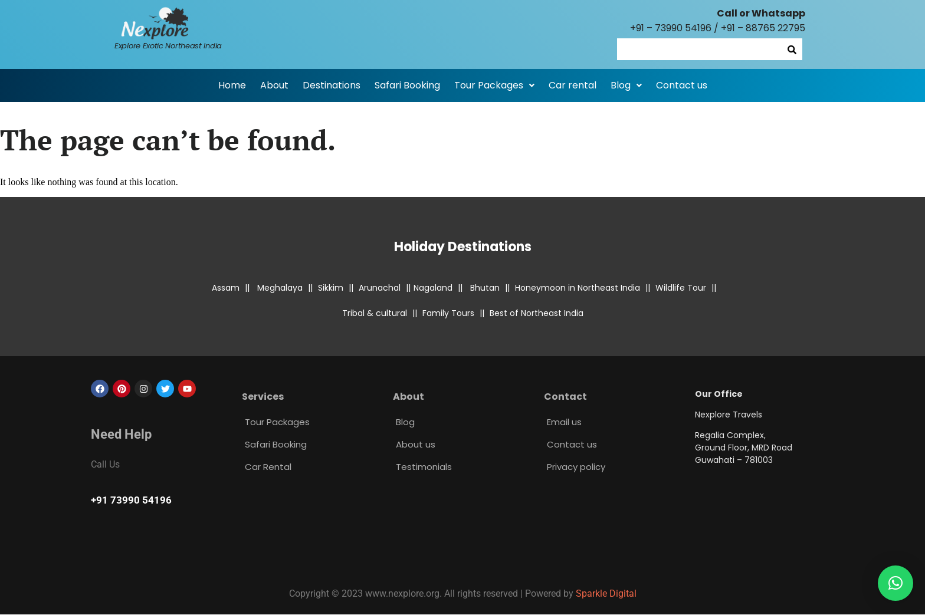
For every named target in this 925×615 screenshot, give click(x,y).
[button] (494, 85)
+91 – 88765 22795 (763, 28)
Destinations (331, 85)
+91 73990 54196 (131, 500)
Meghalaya (280, 288)
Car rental (572, 85)
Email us (564, 422)
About (274, 85)
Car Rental (268, 467)
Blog (626, 85)
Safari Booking (407, 85)
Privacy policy (576, 467)
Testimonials (424, 467)
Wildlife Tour (680, 288)
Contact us (681, 85)
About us (415, 444)
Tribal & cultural (374, 313)
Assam (226, 288)
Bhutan (485, 288)
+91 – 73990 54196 (670, 28)
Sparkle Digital (606, 593)
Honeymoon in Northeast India (577, 288)
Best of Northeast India (536, 313)
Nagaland (433, 288)
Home (232, 85)
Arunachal (380, 288)
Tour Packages (494, 85)
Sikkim (330, 288)
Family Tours (448, 313)
